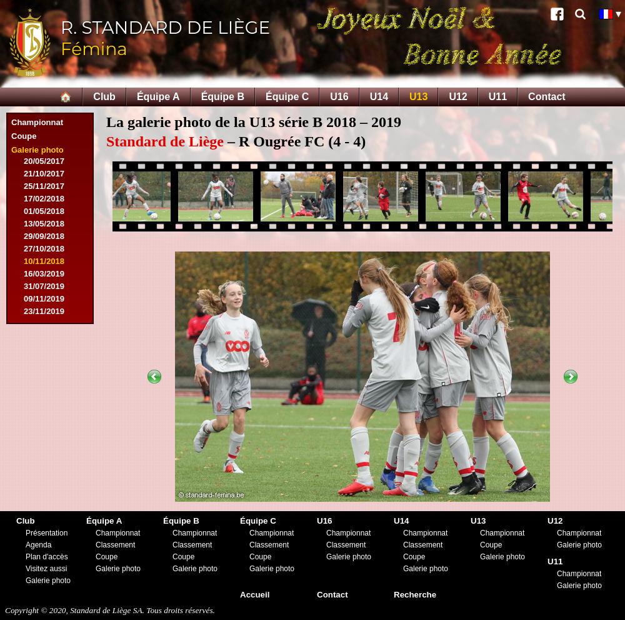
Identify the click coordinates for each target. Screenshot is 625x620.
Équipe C (287, 96)
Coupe (23, 136)
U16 (339, 96)
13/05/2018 (44, 223)
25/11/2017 (44, 186)
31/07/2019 (44, 286)
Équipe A (158, 96)
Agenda (38, 545)
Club (104, 96)
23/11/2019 (44, 311)
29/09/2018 (44, 236)
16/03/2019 (44, 273)
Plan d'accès (47, 556)
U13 (418, 96)
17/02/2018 (44, 198)
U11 (498, 96)
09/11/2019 (44, 298)
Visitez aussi (46, 568)
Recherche (415, 594)
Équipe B (222, 96)
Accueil (254, 594)
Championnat (37, 122)
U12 (458, 96)
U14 (379, 96)
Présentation (47, 533)
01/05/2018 (44, 211)
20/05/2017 (44, 161)
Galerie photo (37, 150)
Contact (547, 96)
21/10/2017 (44, 173)
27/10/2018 (44, 248)
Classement (115, 545)
